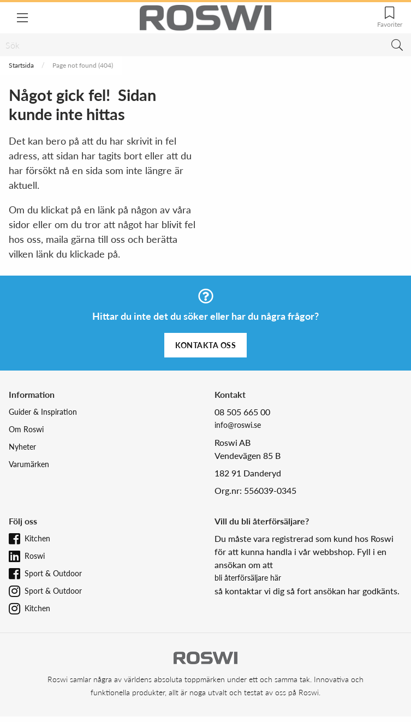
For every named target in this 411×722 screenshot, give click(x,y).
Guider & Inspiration (43, 411)
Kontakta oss (205, 345)
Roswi (35, 555)
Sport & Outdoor (53, 573)
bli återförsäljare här (248, 577)
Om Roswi (26, 429)
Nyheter (22, 446)
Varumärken (29, 464)
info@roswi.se (238, 424)
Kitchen (37, 538)
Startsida (21, 65)
